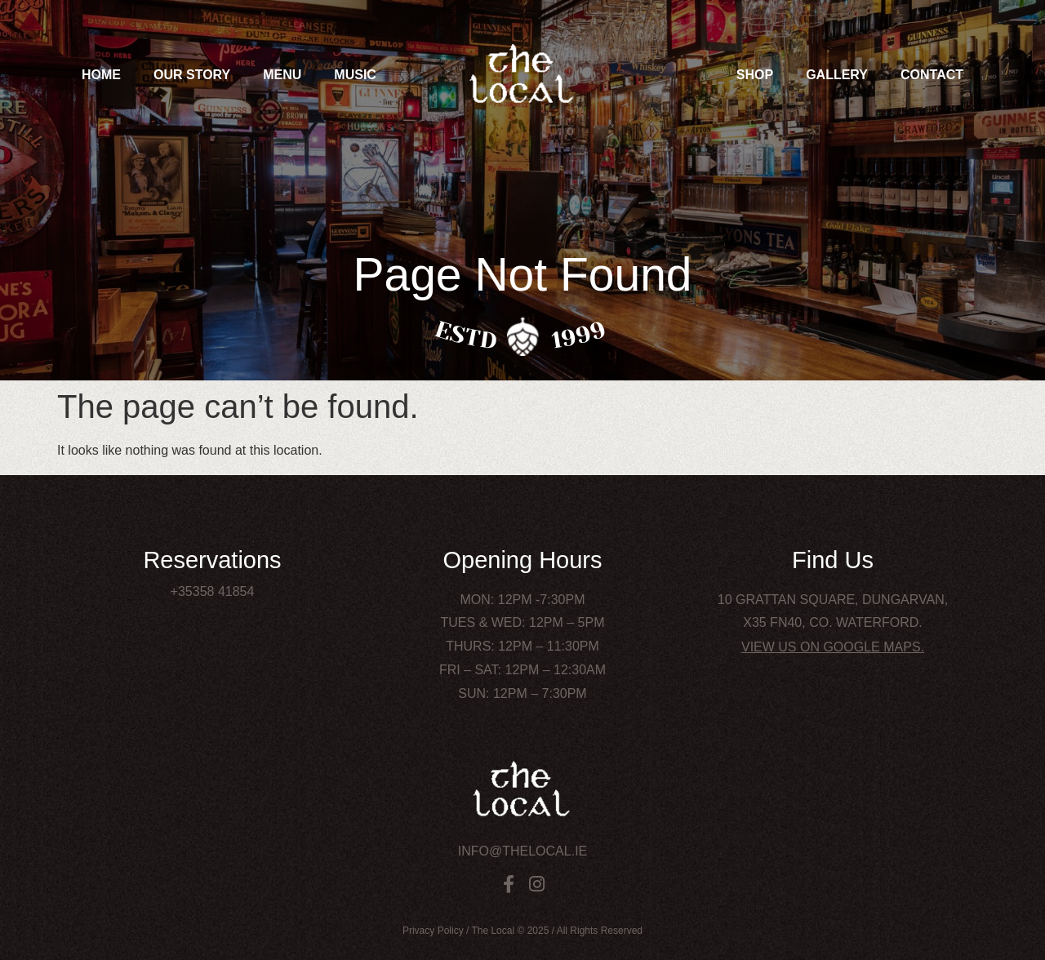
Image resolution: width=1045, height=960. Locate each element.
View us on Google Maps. (832, 647)
